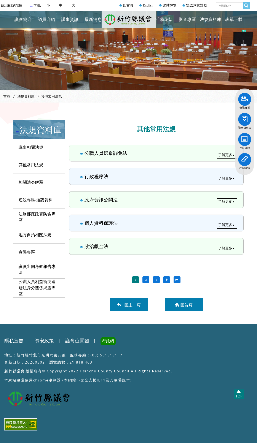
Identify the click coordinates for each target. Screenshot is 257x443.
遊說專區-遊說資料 (36, 200)
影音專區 (187, 19)
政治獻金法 (156, 246)
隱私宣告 (13, 340)
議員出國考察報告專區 (37, 269)
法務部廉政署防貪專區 (37, 217)
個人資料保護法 (156, 223)
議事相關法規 (31, 147)
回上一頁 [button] (131, 305)
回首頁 (128, 5)
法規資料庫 (210, 19)
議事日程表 (244, 117)
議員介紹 (46, 19)
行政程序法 (156, 176)
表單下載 (234, 19)
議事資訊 (69, 19)
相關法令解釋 (31, 182)
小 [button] (48, 5)
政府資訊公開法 (156, 199)
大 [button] (73, 5)
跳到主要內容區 (11, 5)
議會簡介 (23, 19)
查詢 (245, 5)
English (148, 5)
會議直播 (244, 97)
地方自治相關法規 (35, 235)
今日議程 (244, 137)
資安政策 (44, 340)
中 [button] (60, 5)
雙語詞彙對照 (196, 5)
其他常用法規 (51, 96)
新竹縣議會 (129, 24)
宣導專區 (27, 252)
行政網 (108, 341)
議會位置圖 (77, 340)
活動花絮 (163, 19)
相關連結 (244, 158)
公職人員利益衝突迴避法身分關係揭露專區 (37, 287)
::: (32, 5)
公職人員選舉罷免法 (156, 153)
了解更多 (225, 155)
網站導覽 (170, 5)
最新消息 (93, 19)
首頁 (6, 96)
